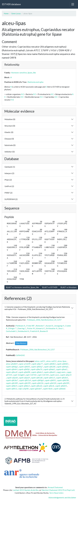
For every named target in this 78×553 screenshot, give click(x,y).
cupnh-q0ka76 (36, 369)
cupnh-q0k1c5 (49, 378)
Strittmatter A (51, 328)
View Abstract (21, 343)
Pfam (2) (8, 180)
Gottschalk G (11, 331)
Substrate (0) (10, 145)
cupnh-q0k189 (12, 383)
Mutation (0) (10, 119)
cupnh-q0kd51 (61, 386)
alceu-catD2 (51, 361)
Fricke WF (30, 326)
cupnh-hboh (48, 389)
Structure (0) (10, 126)
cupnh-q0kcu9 (11, 372)
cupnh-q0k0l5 (24, 367)
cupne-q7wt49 (24, 364)
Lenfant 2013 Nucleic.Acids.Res (26, 490)
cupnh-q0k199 (25, 383)
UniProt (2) (9, 186)
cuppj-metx (61, 372)
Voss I (60, 328)
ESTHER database (11, 4)
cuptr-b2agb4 (18, 375)
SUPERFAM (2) (11, 199)
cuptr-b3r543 (43, 375)
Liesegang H (59, 326)
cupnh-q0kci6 (48, 386)
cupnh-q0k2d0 (49, 367)
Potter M (31, 328)
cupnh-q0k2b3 (62, 378)
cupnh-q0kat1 (61, 369)
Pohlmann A (20, 326)
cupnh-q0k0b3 (50, 364)
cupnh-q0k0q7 (37, 367)
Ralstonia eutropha (35, 82)
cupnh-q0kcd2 (36, 386)
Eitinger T (12, 328)
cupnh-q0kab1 (49, 369)
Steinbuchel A (23, 331)
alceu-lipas (62, 361)
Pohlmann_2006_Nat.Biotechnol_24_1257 (44, 320)
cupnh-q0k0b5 (62, 364)
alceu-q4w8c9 (12, 364)
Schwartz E (40, 328)
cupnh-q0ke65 (49, 372)
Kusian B (49, 326)
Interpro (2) (9, 173)
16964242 (20, 355)
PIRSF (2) (8, 193)
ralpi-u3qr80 (23, 389)
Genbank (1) (10, 167)
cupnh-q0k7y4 (25, 380)
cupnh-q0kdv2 (37, 372)
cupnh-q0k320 (50, 383)
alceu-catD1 (40, 361)
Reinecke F (40, 326)
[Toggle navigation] (72, 4)
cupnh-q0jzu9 (24, 378)
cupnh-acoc (54, 375)
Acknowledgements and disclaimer (62, 497)
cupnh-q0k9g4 (38, 380)
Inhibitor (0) (10, 151)
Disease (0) (9, 138)
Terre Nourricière (56, 493)
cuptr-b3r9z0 (31, 375)
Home (6, 13)
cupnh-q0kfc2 (11, 389)
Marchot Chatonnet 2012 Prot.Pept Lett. (58, 490)
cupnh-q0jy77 (37, 364)
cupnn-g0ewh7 (36, 389)
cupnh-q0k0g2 (12, 367)
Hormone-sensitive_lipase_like (23, 72)
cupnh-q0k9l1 (50, 380)
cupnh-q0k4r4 (11, 369)
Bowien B (44, 331)
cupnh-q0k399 (63, 383)
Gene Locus (16, 13)
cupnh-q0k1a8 (36, 378)
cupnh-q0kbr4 (11, 386)
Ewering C (22, 328)
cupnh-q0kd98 (24, 372)
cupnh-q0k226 (37, 383)
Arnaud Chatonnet (55, 487)
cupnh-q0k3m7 (12, 380)
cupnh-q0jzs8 (12, 378)
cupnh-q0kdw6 (60, 389)
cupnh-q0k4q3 (62, 367)
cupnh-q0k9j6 (24, 369)
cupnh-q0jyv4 (65, 375)
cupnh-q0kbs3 (24, 386)
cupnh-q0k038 (63, 380)
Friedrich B (34, 331)
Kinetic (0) (9, 132)
